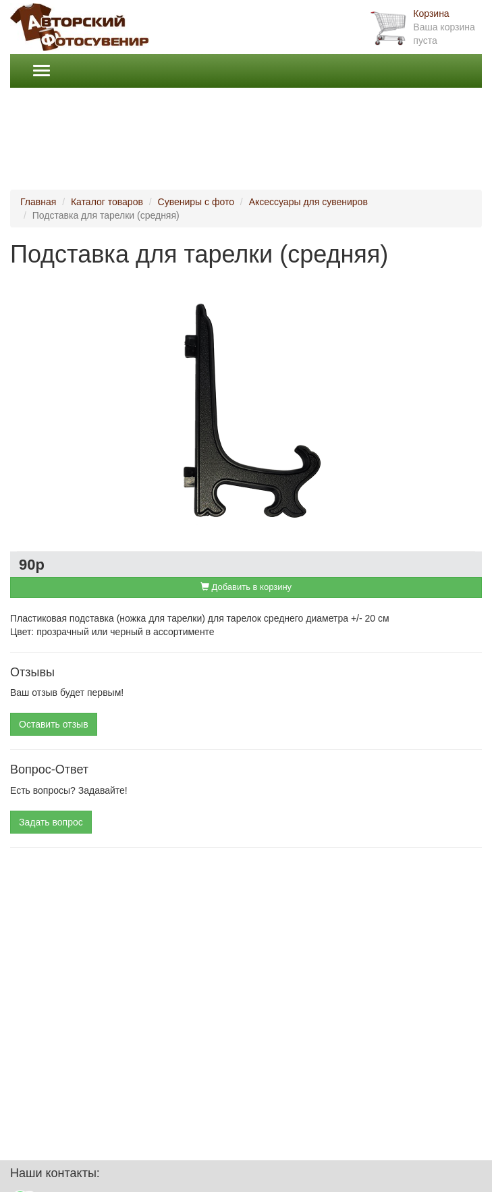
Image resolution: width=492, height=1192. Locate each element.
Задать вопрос (51, 822)
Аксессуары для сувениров (308, 201)
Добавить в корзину (246, 587)
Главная (38, 201)
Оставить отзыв (53, 724)
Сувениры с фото (196, 201)
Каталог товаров (107, 201)
